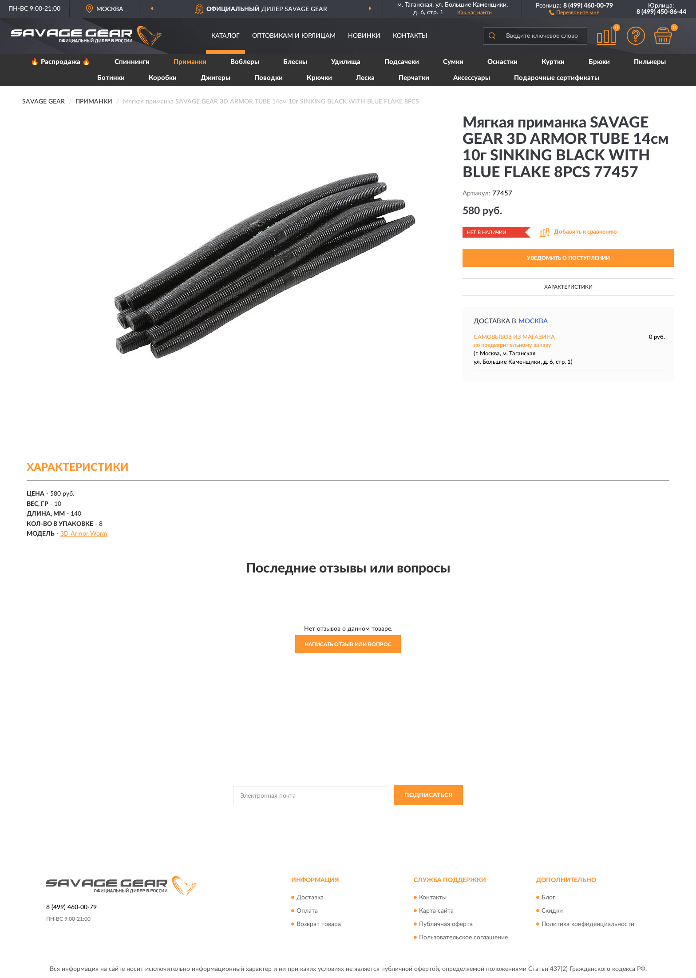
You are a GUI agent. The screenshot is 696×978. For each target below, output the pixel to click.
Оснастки (502, 62)
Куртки (553, 62)
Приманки (190, 62)
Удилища (345, 62)
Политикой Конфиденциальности (340, 815)
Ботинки (111, 78)
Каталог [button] (225, 36)
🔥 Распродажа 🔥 (61, 62)
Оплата (307, 911)
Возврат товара (319, 924)
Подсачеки (401, 62)
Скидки (552, 911)
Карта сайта (436, 911)
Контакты (410, 36)
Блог (548, 898)
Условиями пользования (418, 815)
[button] (574, 12)
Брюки (599, 62)
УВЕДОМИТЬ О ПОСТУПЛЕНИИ (568, 258)
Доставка (310, 898)
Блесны (295, 62)
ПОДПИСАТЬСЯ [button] (428, 795)
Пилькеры (650, 62)
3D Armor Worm (83, 534)
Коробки (163, 78)
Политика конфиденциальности (588, 924)
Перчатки (414, 78)
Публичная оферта (446, 924)
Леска (365, 78)
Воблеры (244, 62)
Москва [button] (533, 321)
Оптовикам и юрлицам (294, 36)
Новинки (364, 36)
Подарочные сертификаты (556, 78)
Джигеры (215, 78)
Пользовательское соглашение (463, 937)
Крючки (319, 78)
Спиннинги (132, 62)
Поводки (268, 78)
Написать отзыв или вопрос (348, 644)
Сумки (453, 62)
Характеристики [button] (568, 287)
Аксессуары (471, 78)
